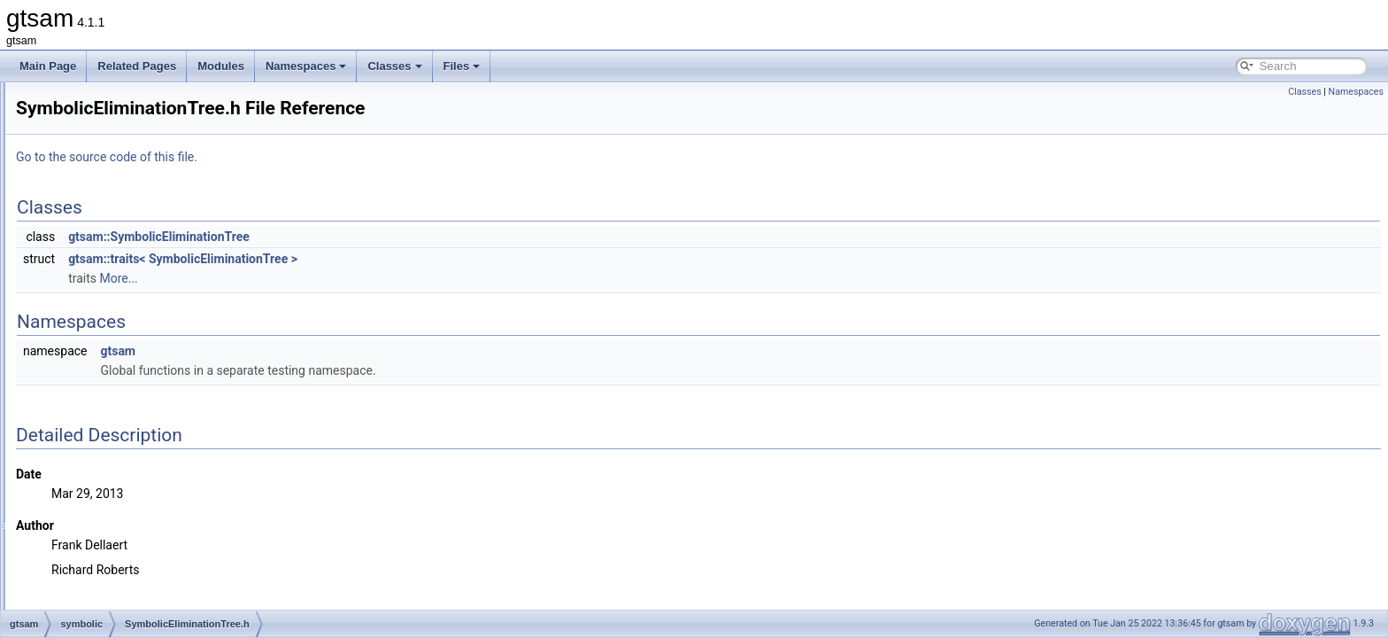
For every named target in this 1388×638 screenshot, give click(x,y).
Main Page (47, 66)
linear (85, 101)
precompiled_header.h (125, 588)
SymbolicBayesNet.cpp (141, 237)
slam (84, 198)
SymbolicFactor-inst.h (138, 374)
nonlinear (94, 140)
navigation (97, 120)
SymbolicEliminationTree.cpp (155, 335)
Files (462, 66)
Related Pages (136, 66)
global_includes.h (114, 549)
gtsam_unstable (96, 608)
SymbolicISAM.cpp (131, 471)
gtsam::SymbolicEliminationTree (380, 237)
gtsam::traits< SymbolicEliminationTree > (404, 259)
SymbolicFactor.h (127, 413)
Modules (220, 66)
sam (83, 159)
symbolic (93, 218)
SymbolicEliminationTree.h (149, 354)
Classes (394, 66)
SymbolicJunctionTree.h (143, 530)
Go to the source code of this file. (328, 157)
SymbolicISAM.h (126, 491)
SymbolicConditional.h (139, 315)
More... (339, 278)
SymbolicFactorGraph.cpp (148, 432)
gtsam (339, 351)
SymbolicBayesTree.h (138, 276)
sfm (81, 179)
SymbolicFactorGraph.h (142, 452)
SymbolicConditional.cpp (145, 296)
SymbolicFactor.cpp (133, 393)
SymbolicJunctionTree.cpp (149, 510)
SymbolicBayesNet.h (136, 257)
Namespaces (306, 66)
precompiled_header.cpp (131, 569)
